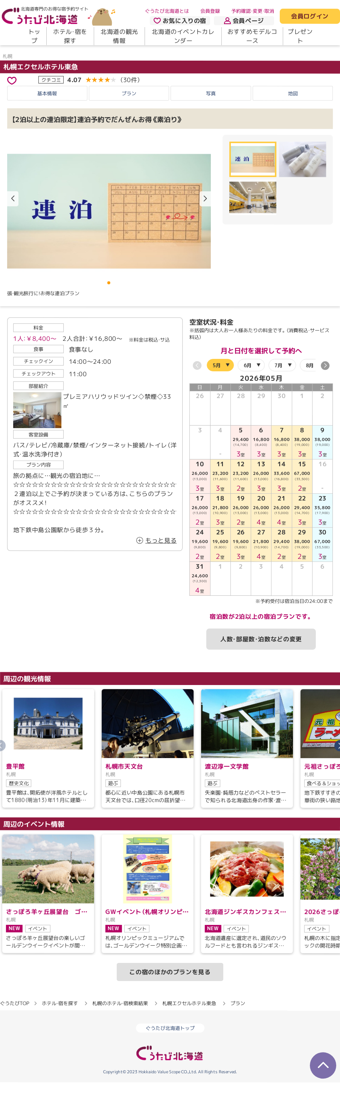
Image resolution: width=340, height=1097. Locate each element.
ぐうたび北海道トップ (170, 1048)
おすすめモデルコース (252, 36)
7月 (279, 384)
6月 (248, 384)
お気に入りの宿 (180, 21)
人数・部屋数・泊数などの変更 (261, 659)
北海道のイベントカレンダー (183, 36)
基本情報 (47, 113)
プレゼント (300, 36)
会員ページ (244, 21)
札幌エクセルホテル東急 (40, 86)
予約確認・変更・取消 (252, 11)
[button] (205, 218)
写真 (211, 113)
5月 (217, 384)
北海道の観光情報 (119, 36)
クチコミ (51, 99)
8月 (310, 384)
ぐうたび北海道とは (167, 11)
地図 (293, 113)
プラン (129, 113)
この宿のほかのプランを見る (169, 992)
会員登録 (210, 11)
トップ (34, 36)
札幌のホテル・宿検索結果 (120, 1023)
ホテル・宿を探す (70, 36)
